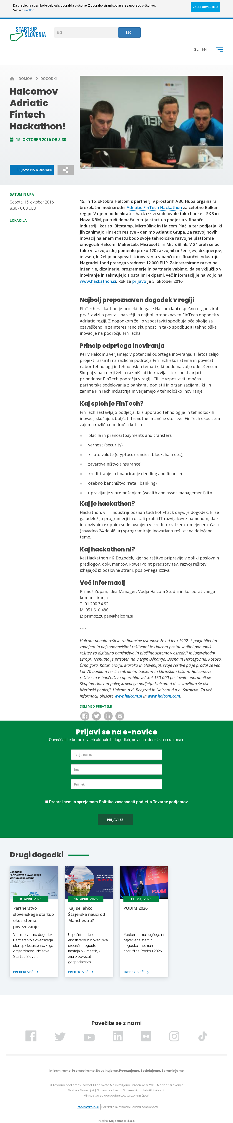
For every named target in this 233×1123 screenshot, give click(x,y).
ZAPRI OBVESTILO (205, 7)
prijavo (139, 281)
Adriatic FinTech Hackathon (154, 207)
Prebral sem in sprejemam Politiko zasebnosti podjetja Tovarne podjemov (118, 801)
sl (196, 49)
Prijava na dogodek (35, 169)
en (204, 49)
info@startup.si (88, 1107)
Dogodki (48, 79)
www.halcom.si (128, 696)
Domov (26, 79)
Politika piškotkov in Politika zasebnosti (129, 1107)
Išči (129, 32)
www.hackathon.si (98, 281)
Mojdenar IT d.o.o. (122, 1121)
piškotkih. (28, 10)
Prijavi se (115, 819)
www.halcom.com (164, 696)
